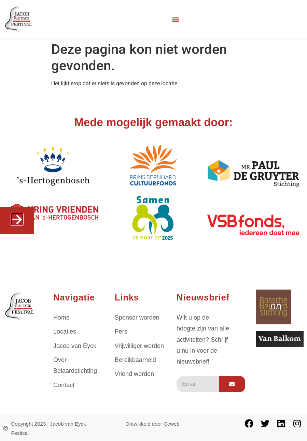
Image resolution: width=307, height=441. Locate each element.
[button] (175, 19)
